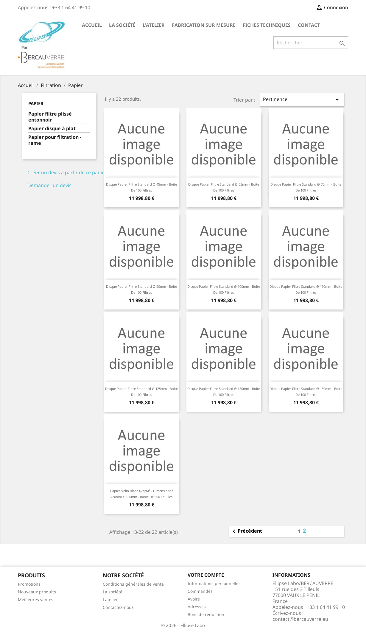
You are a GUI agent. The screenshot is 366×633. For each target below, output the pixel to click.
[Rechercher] (310, 42)
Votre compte (206, 575)
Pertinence (301, 99)
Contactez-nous (118, 607)
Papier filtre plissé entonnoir (50, 117)
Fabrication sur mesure (204, 25)
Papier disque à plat (52, 128)
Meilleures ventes (35, 599)
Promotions (29, 584)
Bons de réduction (206, 614)
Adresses (197, 606)
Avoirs (194, 599)
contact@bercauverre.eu (300, 619)
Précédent (246, 531)
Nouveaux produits (37, 592)
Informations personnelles (214, 583)
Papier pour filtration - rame (54, 140)
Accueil (92, 25)
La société (122, 25)
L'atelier (154, 25)
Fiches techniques (267, 25)
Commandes (200, 591)
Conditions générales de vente (133, 584)
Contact (309, 25)
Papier (35, 103)
